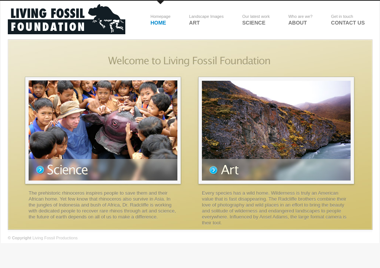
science (256, 20)
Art (206, 20)
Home (161, 20)
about (300, 20)
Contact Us (348, 20)
